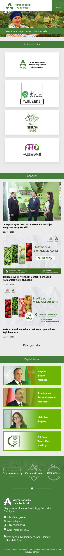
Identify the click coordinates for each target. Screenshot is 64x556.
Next (60, 25)
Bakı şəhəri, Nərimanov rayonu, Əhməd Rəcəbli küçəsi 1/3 (28, 539)
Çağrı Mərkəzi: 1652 (17, 529)
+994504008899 (14, 525)
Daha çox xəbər (32, 345)
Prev (6, 25)
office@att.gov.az (15, 517)
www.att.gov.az (14, 521)
